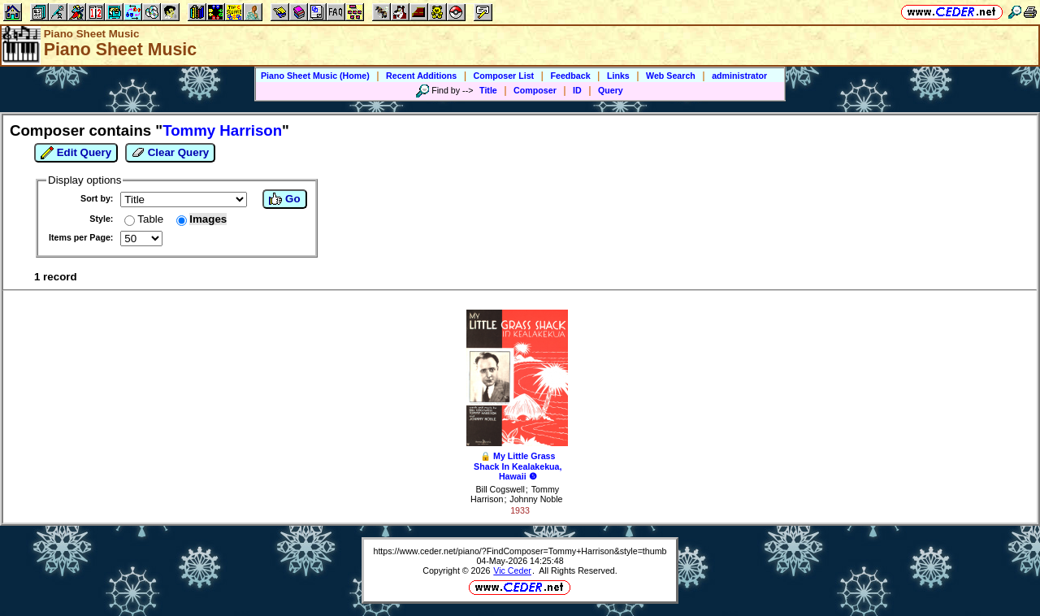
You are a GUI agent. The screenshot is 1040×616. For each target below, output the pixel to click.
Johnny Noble (535, 499)
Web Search (671, 75)
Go (284, 199)
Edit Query (76, 152)
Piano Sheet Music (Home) (315, 75)
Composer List (504, 75)
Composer (535, 90)
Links (618, 75)
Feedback (570, 75)
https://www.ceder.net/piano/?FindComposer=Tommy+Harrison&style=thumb (519, 551)
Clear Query (170, 152)
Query (610, 90)
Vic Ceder (512, 570)
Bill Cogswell (499, 489)
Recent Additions (421, 75)
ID (577, 90)
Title (488, 90)
